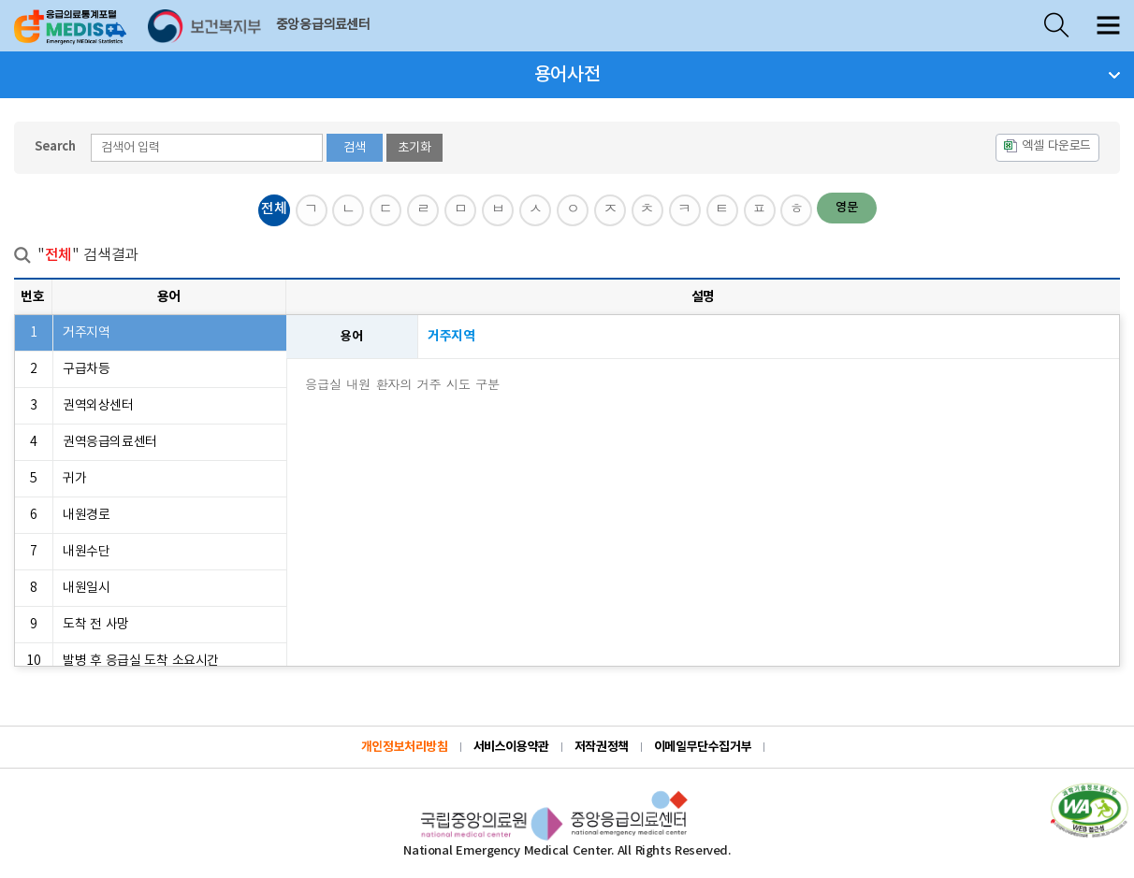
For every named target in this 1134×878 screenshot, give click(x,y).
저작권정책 (601, 747)
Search (55, 146)
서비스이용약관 (511, 747)
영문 (847, 207)
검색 (354, 147)
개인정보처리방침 (404, 747)
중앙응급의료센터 (323, 25)
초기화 (414, 147)
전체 (273, 209)
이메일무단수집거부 (703, 747)
